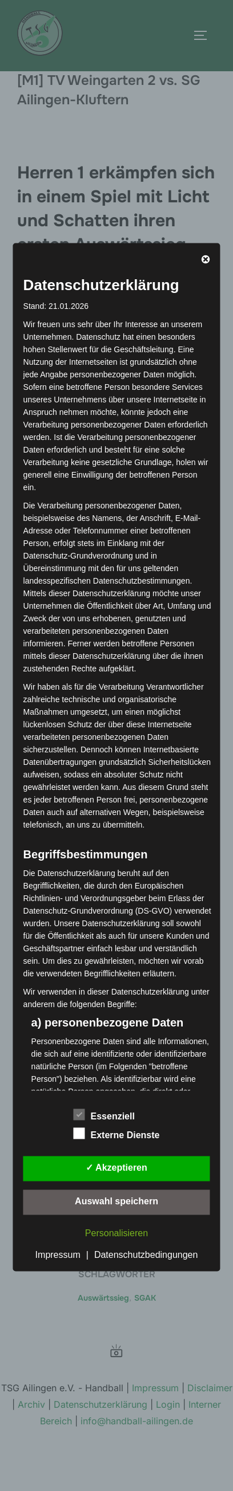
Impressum (58, 1255)
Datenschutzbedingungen (146, 1255)
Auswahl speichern (116, 1202)
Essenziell (104, 1115)
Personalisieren (116, 1234)
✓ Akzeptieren (116, 1168)
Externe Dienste (117, 1133)
